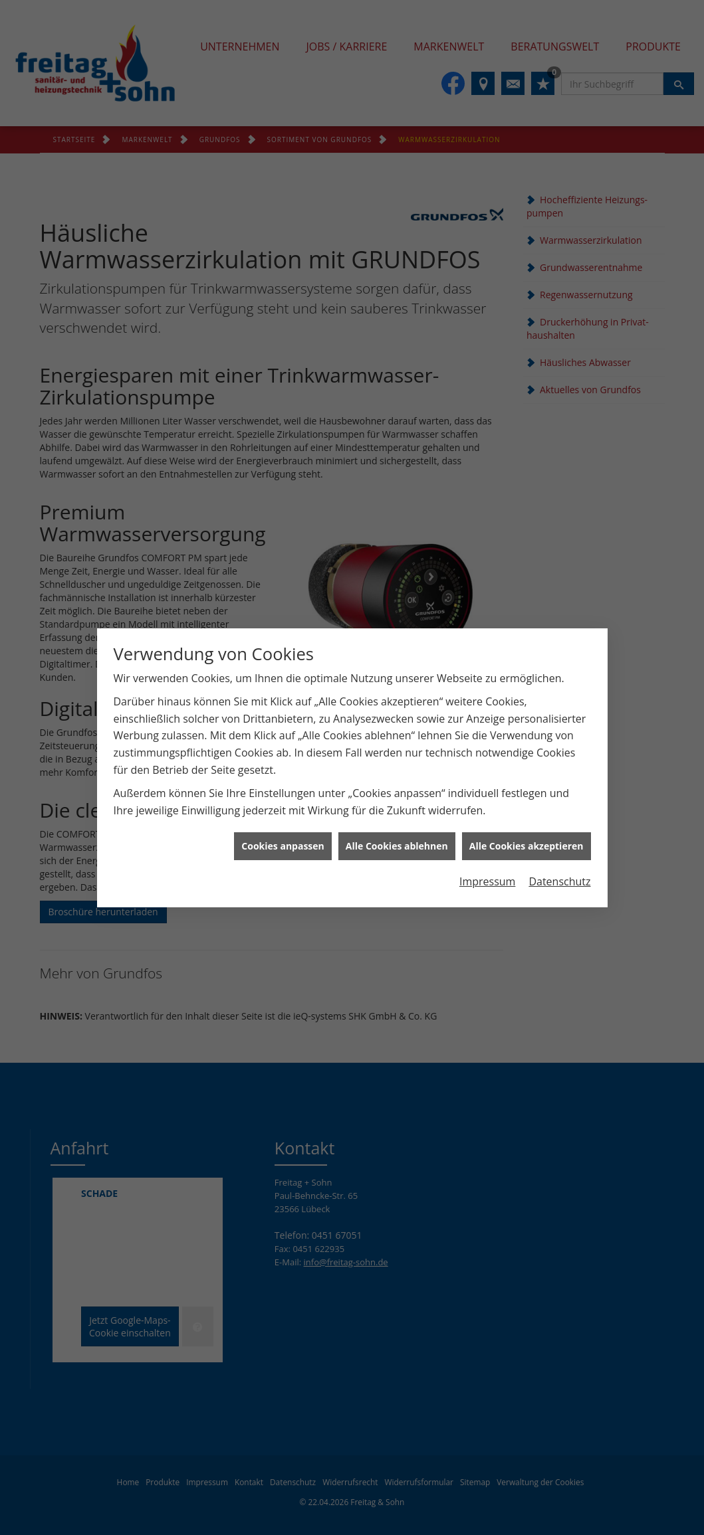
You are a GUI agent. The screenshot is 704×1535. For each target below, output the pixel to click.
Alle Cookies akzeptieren (526, 806)
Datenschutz (559, 841)
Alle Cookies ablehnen (397, 806)
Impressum (487, 841)
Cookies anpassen (282, 806)
